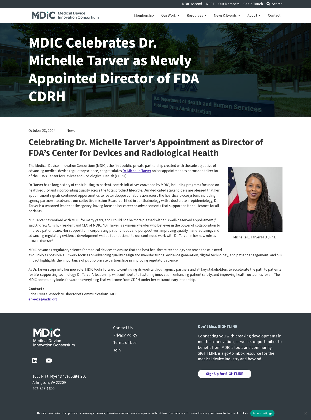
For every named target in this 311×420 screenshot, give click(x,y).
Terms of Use (124, 343)
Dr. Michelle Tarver (136, 171)
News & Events (227, 15)
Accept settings (262, 413)
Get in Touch (253, 4)
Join (117, 350)
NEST (210, 4)
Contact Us (123, 328)
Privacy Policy (125, 335)
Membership (144, 15)
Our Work (170, 15)
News (71, 130)
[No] (305, 413)
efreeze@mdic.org (43, 299)
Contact (274, 15)
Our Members (229, 4)
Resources (196, 15)
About (254, 15)
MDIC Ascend (192, 4)
